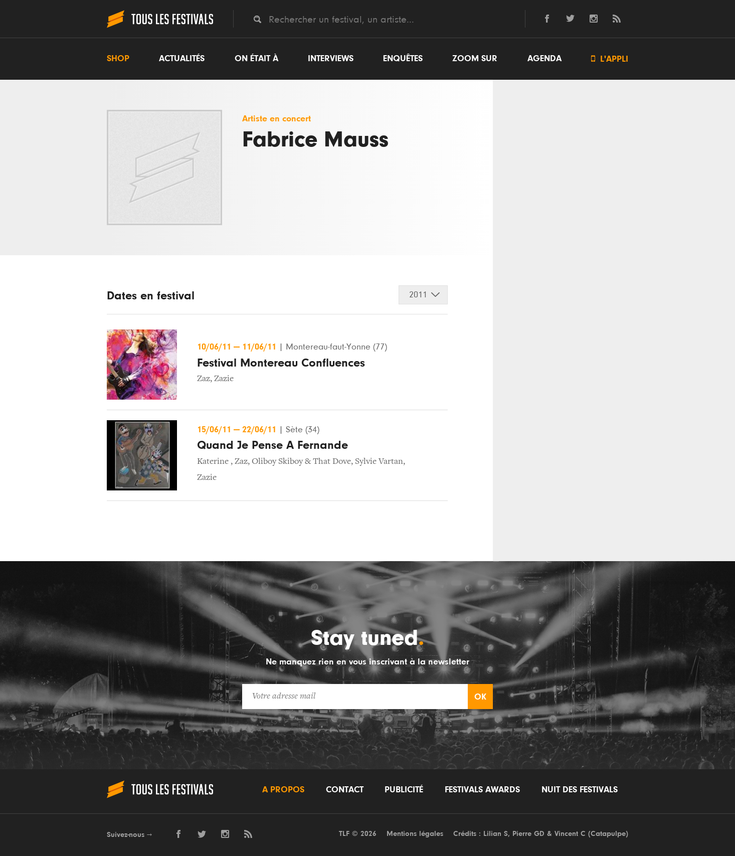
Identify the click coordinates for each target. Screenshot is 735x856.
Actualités (182, 58)
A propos (283, 789)
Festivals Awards (482, 789)
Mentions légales (415, 833)
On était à (256, 58)
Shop (118, 58)
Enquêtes (403, 58)
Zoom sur (474, 58)
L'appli (609, 59)
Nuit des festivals (579, 789)
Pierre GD (528, 833)
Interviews (330, 58)
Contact (344, 789)
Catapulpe (608, 833)
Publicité (404, 789)
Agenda (544, 58)
